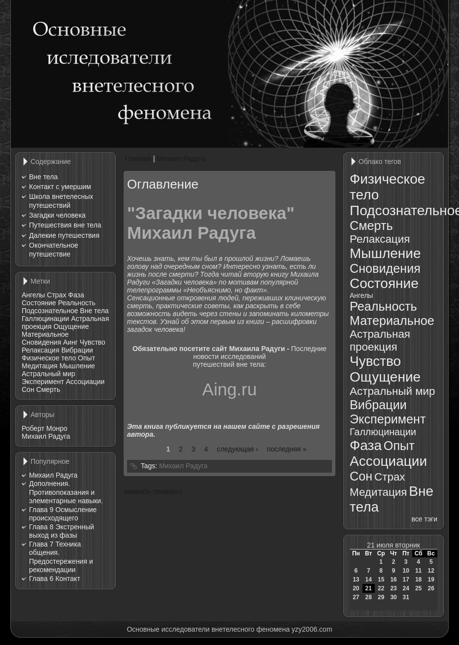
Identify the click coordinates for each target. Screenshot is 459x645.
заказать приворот (153, 491)
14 (368, 579)
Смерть (48, 389)
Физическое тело (49, 358)
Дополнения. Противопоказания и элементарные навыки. (66, 492)
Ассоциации (85, 382)
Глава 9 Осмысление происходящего (63, 514)
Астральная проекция (380, 340)
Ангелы (33, 295)
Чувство (92, 342)
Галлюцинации (45, 318)
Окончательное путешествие (53, 249)
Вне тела (43, 177)
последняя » (287, 449)
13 (356, 579)
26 (431, 588)
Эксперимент (43, 382)
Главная (138, 158)
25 (418, 588)
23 (393, 588)
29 (381, 597)
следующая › (237, 449)
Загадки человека (57, 215)
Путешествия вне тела (65, 225)
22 (381, 588)
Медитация (40, 366)
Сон (28, 389)
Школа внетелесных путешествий (61, 201)
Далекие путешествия (64, 235)
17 (405, 579)
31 (405, 597)
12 (431, 570)
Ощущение (71, 326)
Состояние (39, 303)
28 (368, 597)
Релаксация (41, 350)
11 (418, 570)
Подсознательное (50, 311)
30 (393, 597)
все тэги (424, 519)
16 (393, 579)
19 (431, 579)
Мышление (77, 366)
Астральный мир (48, 374)
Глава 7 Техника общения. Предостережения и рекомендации (61, 557)
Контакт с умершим (60, 187)
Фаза (76, 295)
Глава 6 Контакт (54, 578)
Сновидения (41, 342)
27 (356, 597)
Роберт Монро (44, 428)
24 (405, 588)
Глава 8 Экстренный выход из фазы (61, 531)
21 (368, 588)
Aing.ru (229, 389)
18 (418, 579)
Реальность (77, 303)
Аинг (70, 342)
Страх (56, 295)
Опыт (86, 358)
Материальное (45, 334)
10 (405, 570)
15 (381, 579)
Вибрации (77, 350)
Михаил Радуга (46, 436)
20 (356, 588)
